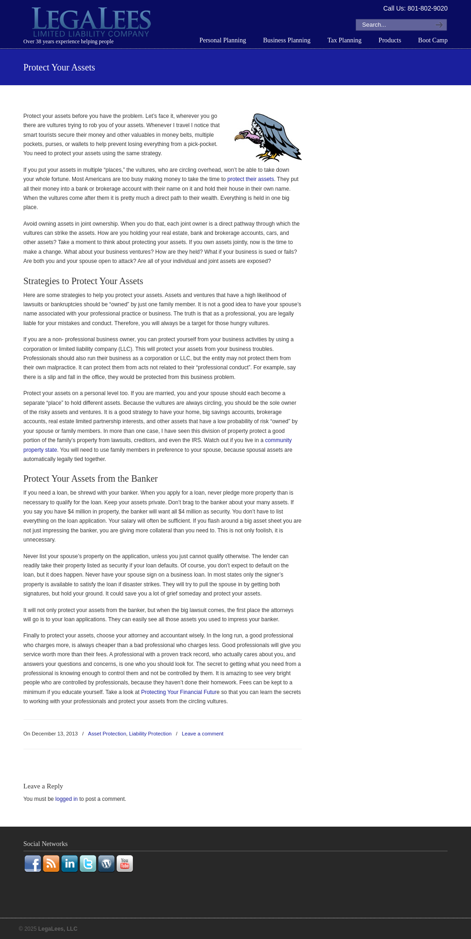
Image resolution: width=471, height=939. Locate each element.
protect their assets (250, 179)
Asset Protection (107, 733)
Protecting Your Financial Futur (177, 692)
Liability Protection (150, 733)
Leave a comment (203, 733)
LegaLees (92, 23)
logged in (66, 799)
